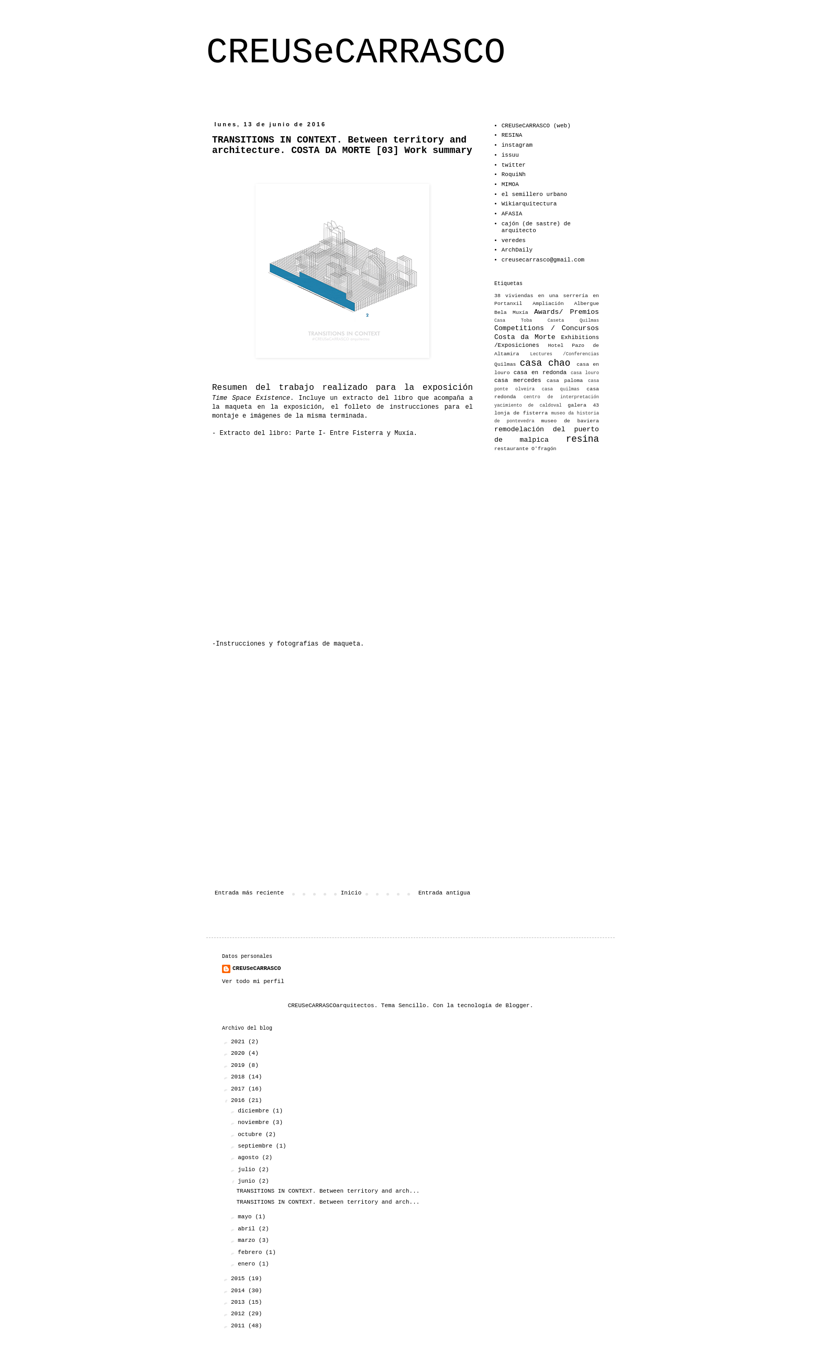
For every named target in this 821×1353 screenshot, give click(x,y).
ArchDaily (517, 250)
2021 (239, 1042)
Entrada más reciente (249, 893)
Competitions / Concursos (546, 328)
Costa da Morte (525, 337)
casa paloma (565, 381)
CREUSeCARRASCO (355, 52)
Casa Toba (513, 320)
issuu (510, 155)
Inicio (351, 893)
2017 (239, 1089)
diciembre (255, 1111)
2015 (239, 1278)
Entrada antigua (444, 893)
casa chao (545, 363)
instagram (517, 145)
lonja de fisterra (521, 413)
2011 (239, 1326)
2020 (239, 1053)
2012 (239, 1314)
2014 (239, 1290)
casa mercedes (517, 380)
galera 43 (583, 405)
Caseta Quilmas (573, 320)
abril (248, 1229)
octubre (251, 1134)
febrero (251, 1252)
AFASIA (512, 214)
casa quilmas (561, 389)
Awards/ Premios (566, 312)
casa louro (585, 373)
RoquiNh (514, 174)
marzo (248, 1240)
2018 (239, 1077)
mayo (246, 1217)
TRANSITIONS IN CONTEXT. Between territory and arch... (327, 1191)
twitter (514, 165)
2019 (239, 1065)
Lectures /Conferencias (564, 354)
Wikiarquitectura (529, 204)
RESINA (512, 135)
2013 (239, 1302)
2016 (239, 1100)
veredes (514, 240)
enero (248, 1264)
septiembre (257, 1146)
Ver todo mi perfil (253, 981)
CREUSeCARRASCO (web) (536, 126)
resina (582, 439)
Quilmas (505, 364)
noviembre (255, 1122)
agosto (250, 1157)
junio (248, 1181)
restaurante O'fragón (525, 449)
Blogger (518, 1005)
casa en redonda (540, 372)
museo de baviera (570, 421)
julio (248, 1169)
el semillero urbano (534, 194)
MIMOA (510, 184)
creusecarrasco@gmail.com (543, 260)
